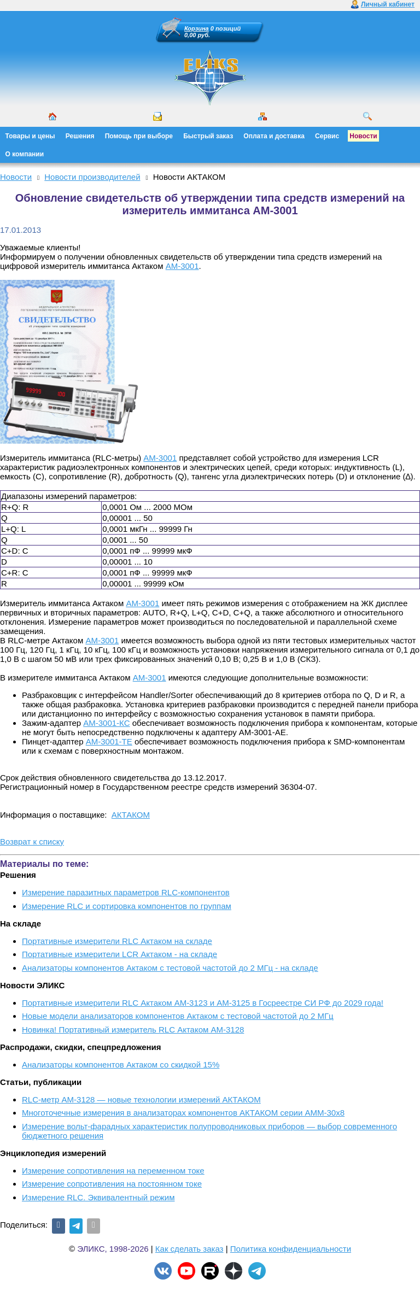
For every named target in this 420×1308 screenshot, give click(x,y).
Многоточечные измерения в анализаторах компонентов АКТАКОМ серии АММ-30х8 (183, 1112)
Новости (363, 136)
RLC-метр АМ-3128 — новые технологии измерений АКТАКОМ (141, 1099)
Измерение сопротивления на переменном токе (113, 1170)
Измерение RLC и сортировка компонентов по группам (126, 906)
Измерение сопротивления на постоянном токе (112, 1183)
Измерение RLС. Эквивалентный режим (98, 1197)
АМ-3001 (182, 266)
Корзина (196, 28)
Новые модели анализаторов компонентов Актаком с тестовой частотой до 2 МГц (178, 1015)
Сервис (327, 136)
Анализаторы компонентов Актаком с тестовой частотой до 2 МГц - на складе (170, 967)
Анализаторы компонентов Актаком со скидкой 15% (120, 1064)
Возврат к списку (32, 841)
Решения (80, 136)
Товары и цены (30, 136)
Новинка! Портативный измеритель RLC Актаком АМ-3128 (133, 1029)
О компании (24, 154)
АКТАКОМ (131, 814)
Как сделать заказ (189, 1248)
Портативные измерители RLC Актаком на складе (117, 941)
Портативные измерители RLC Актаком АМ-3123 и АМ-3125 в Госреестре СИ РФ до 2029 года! (202, 1002)
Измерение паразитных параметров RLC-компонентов (126, 892)
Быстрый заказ (208, 136)
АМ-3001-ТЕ (109, 741)
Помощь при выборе (139, 136)
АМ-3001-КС (106, 723)
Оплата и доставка (274, 136)
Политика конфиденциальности (290, 1248)
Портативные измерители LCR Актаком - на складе (119, 954)
